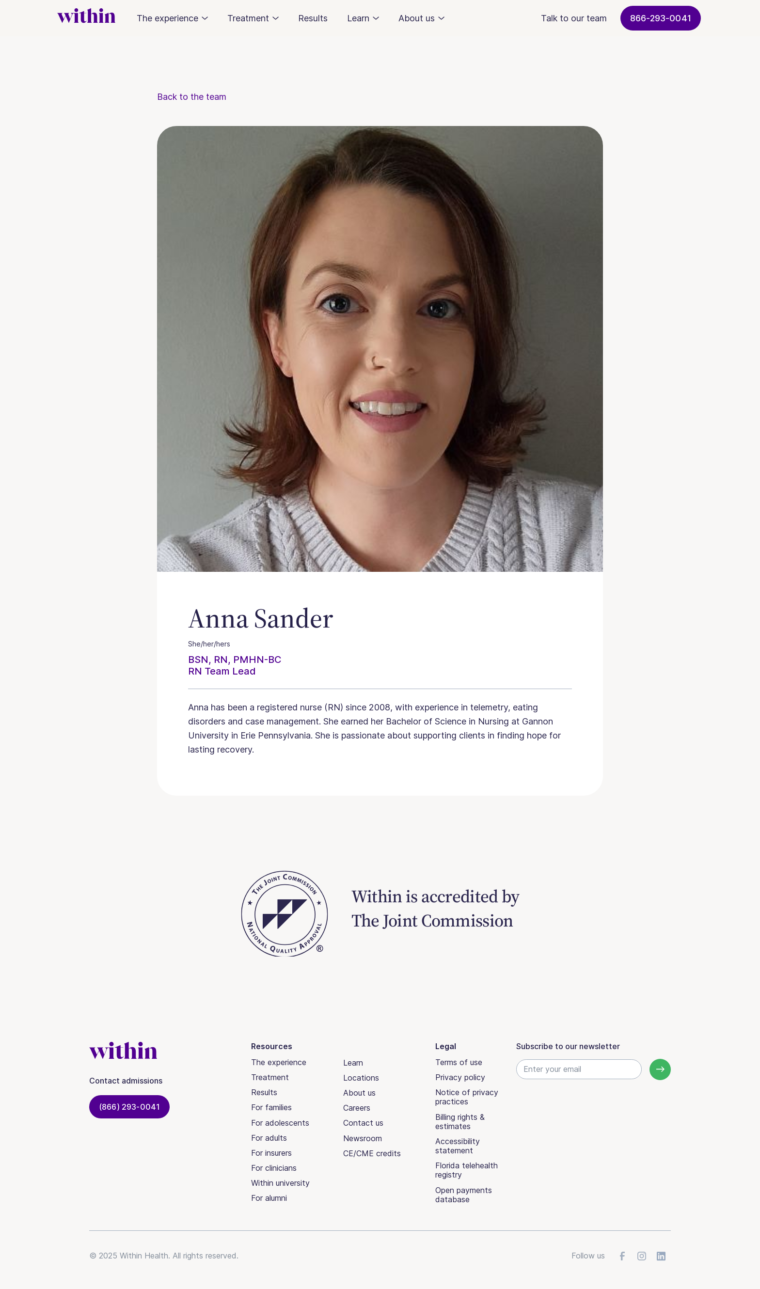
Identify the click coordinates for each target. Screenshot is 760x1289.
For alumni (269, 1198)
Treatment (270, 1077)
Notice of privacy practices (466, 1096)
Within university (280, 1183)
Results (313, 18)
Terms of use (458, 1062)
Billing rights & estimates (460, 1121)
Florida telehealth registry (466, 1170)
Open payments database (463, 1194)
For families (271, 1107)
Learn (353, 1063)
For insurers (271, 1153)
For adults (269, 1138)
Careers (356, 1108)
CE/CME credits (372, 1153)
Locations (361, 1078)
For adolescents (280, 1123)
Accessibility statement (457, 1145)
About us (359, 1093)
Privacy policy (460, 1077)
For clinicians (274, 1168)
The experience (278, 1062)
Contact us (363, 1123)
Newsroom (362, 1138)
